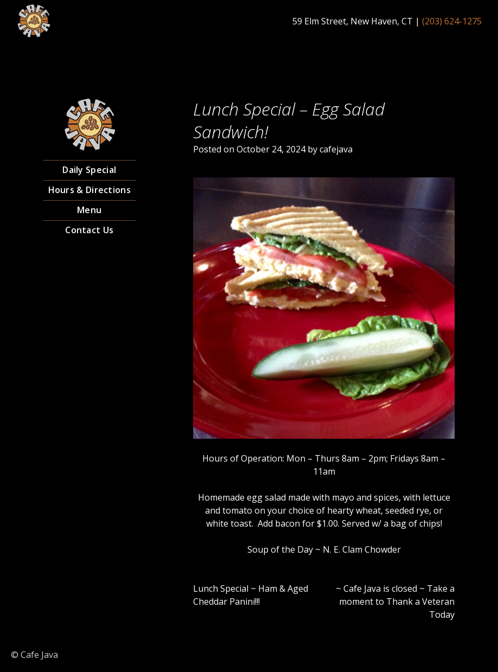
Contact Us (89, 230)
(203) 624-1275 (452, 21)
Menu (89, 210)
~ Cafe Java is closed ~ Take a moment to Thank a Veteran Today (395, 601)
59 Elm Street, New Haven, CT (352, 21)
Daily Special (89, 170)
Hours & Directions (89, 190)
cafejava (336, 149)
